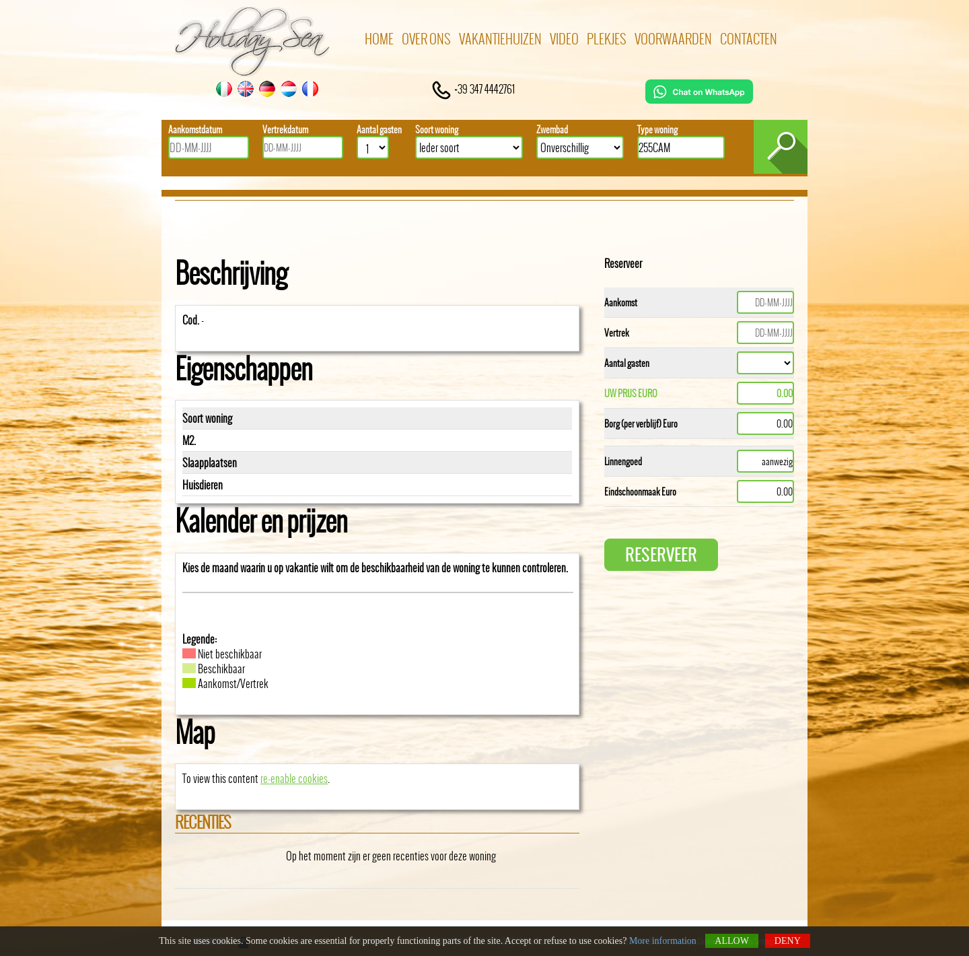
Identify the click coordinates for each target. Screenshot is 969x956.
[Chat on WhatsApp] (699, 99)
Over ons (426, 39)
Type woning (657, 129)
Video (564, 39)
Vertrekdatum (285, 129)
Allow (732, 941)
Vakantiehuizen (500, 39)
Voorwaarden (673, 39)
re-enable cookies (294, 778)
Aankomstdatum (195, 129)
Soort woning (436, 129)
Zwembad (552, 129)
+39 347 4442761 (473, 88)
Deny (788, 941)
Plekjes (606, 39)
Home (379, 39)
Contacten (748, 39)
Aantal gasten (379, 129)
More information (662, 941)
